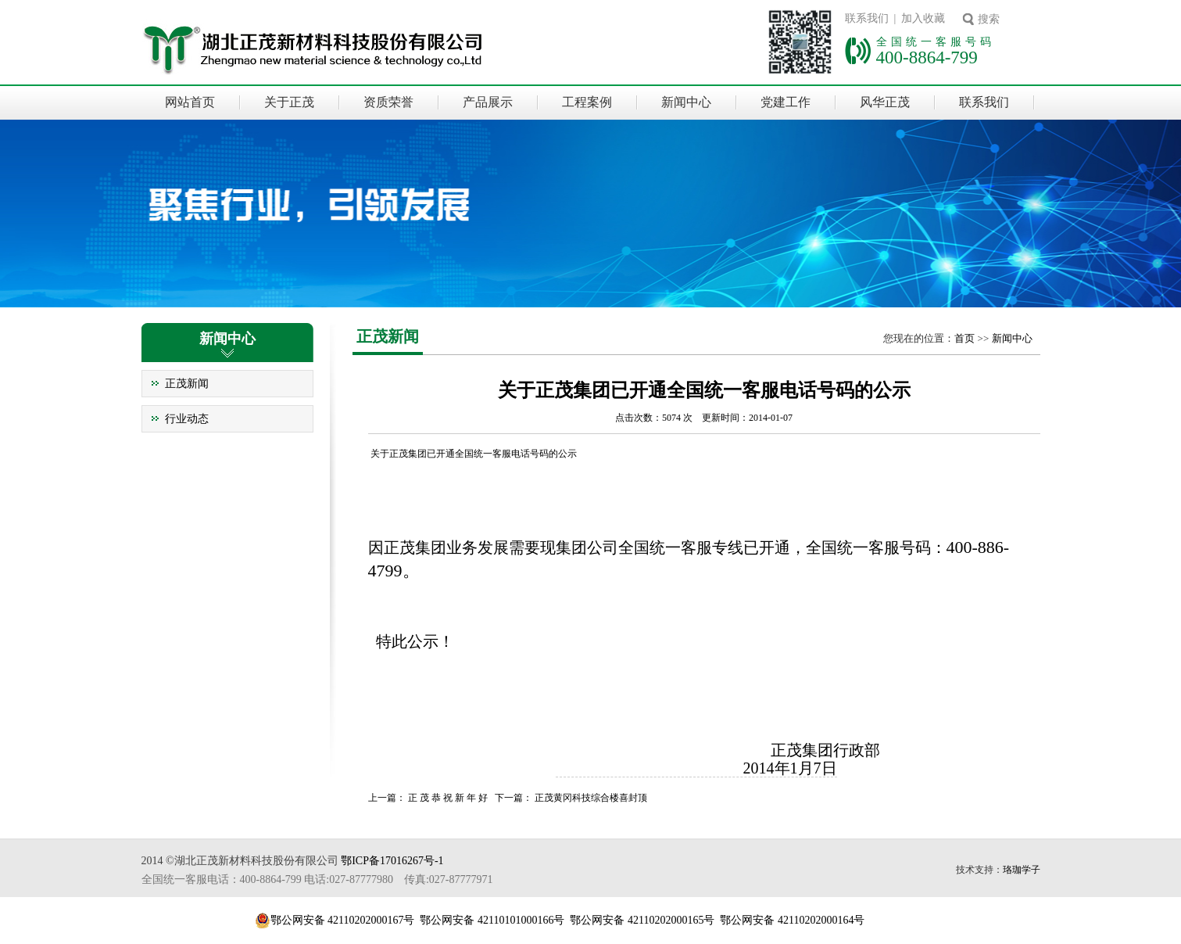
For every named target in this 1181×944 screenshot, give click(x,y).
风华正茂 (885, 102)
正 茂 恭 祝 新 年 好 (448, 797)
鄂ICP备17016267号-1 (392, 861)
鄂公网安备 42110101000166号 (492, 920)
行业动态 (187, 419)
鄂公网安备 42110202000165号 (642, 920)
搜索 (989, 19)
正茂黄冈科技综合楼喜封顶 (591, 797)
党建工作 (785, 102)
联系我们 (984, 102)
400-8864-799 (927, 57)
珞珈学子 (1021, 869)
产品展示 (488, 102)
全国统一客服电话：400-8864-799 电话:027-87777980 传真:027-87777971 (317, 879)
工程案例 (587, 102)
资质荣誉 (388, 102)
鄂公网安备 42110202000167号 (342, 920)
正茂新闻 (187, 383)
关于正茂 (289, 102)
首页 (964, 338)
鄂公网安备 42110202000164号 (792, 920)
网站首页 (190, 102)
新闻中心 (686, 102)
